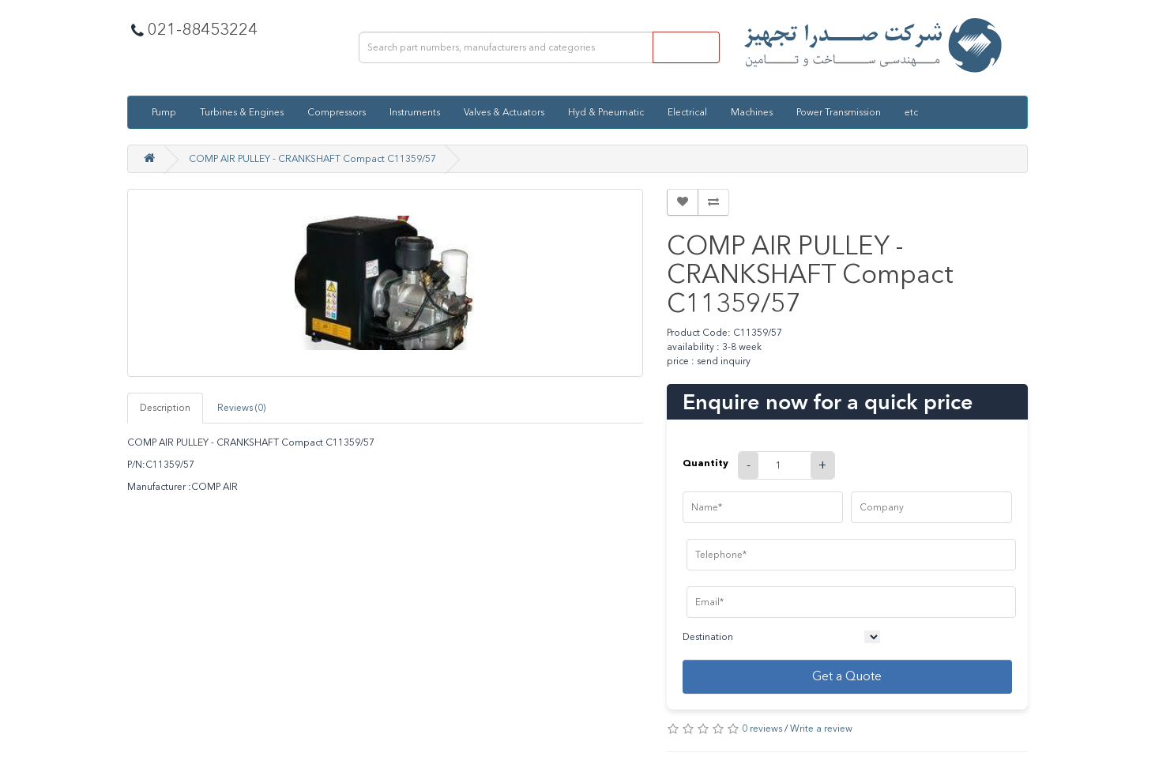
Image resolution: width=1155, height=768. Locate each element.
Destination (708, 636)
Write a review (821, 728)
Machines (752, 112)
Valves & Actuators (504, 112)
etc (911, 112)
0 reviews (762, 728)
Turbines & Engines (242, 112)
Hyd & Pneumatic (606, 112)
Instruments (414, 112)
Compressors (336, 112)
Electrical (687, 112)
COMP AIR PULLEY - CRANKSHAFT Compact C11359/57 (312, 158)
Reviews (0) (241, 407)
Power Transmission (838, 112)
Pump (164, 112)
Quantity (705, 463)
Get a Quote (847, 675)
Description (165, 407)
